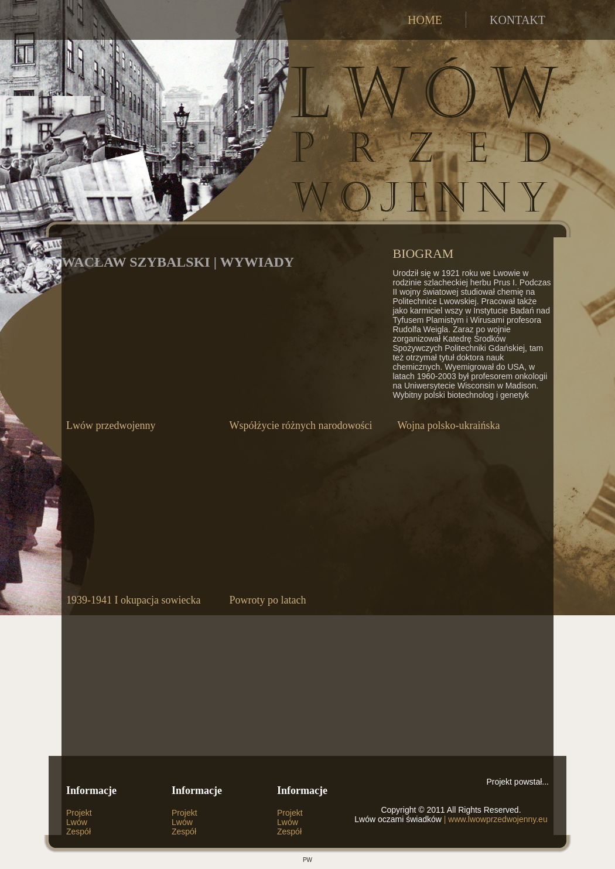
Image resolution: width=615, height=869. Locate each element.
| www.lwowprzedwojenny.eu (495, 819)
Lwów (76, 822)
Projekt (79, 812)
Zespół (78, 831)
